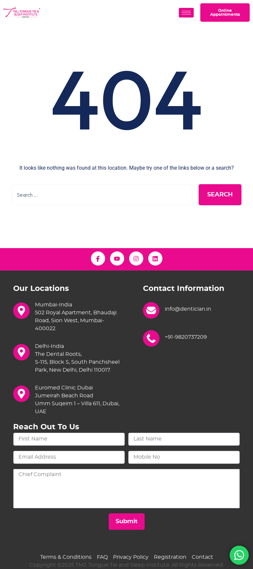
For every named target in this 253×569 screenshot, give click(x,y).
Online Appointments (225, 12)
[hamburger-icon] (186, 12)
